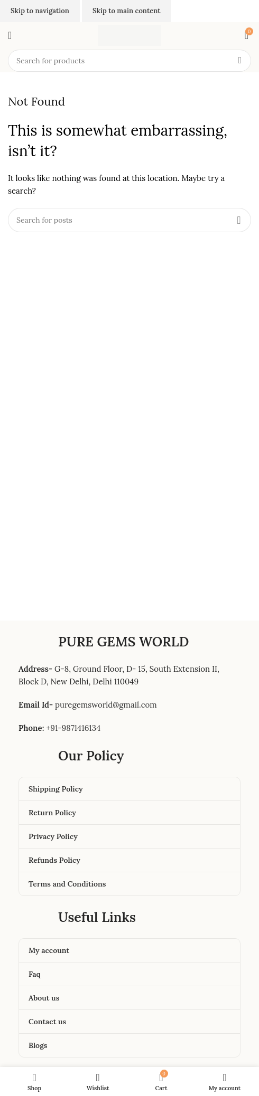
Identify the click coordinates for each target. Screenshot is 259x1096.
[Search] (129, 61)
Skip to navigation (40, 10)
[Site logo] (129, 35)
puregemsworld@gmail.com (106, 705)
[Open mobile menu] (10, 35)
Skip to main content (126, 10)
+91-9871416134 (73, 728)
